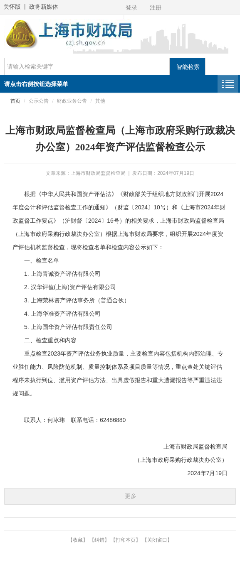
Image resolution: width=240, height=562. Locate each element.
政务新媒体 (43, 6)
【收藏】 (78, 540)
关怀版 (12, 6)
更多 (130, 496)
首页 (15, 101)
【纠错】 (99, 540)
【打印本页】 (126, 540)
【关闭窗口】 (157, 540)
